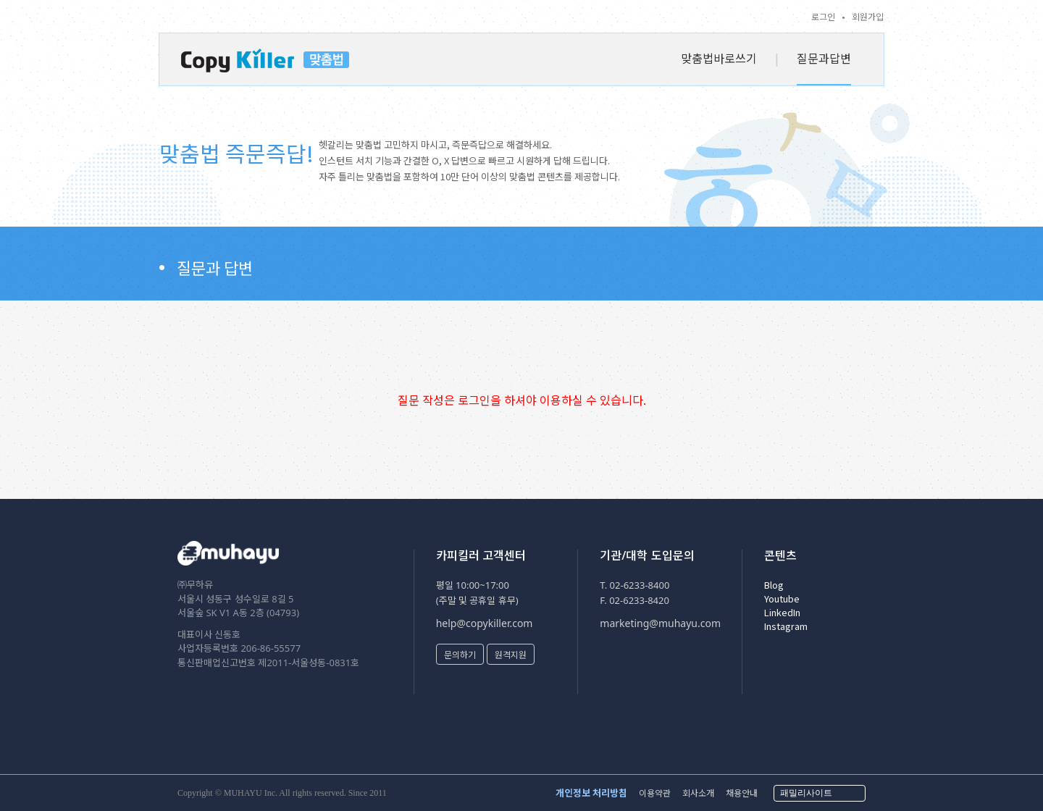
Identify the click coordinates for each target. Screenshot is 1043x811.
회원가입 (868, 16)
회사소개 (698, 792)
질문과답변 (824, 58)
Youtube (782, 598)
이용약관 (655, 792)
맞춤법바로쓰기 (719, 58)
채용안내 (742, 792)
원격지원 (511, 654)
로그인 (823, 16)
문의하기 (460, 654)
